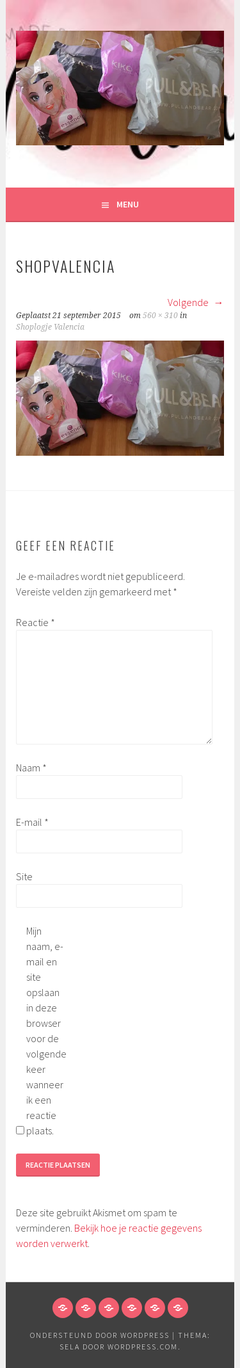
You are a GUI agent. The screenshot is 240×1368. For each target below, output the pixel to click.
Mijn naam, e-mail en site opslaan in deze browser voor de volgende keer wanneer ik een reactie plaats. (46, 1030)
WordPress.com (143, 1346)
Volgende (196, 302)
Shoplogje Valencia (50, 327)
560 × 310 (160, 315)
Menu (127, 204)
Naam (31, 767)
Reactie (35, 622)
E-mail (32, 822)
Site (24, 876)
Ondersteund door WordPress (100, 1335)
